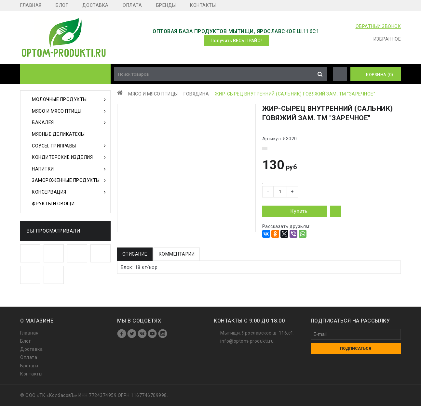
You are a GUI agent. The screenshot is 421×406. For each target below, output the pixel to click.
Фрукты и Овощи (53, 203)
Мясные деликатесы (58, 134)
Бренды (166, 5)
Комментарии (177, 254)
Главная (31, 5)
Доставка (95, 5)
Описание (134, 254)
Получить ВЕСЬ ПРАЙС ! (236, 40)
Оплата (132, 5)
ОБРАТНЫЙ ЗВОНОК (378, 26)
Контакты (203, 5)
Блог (62, 5)
